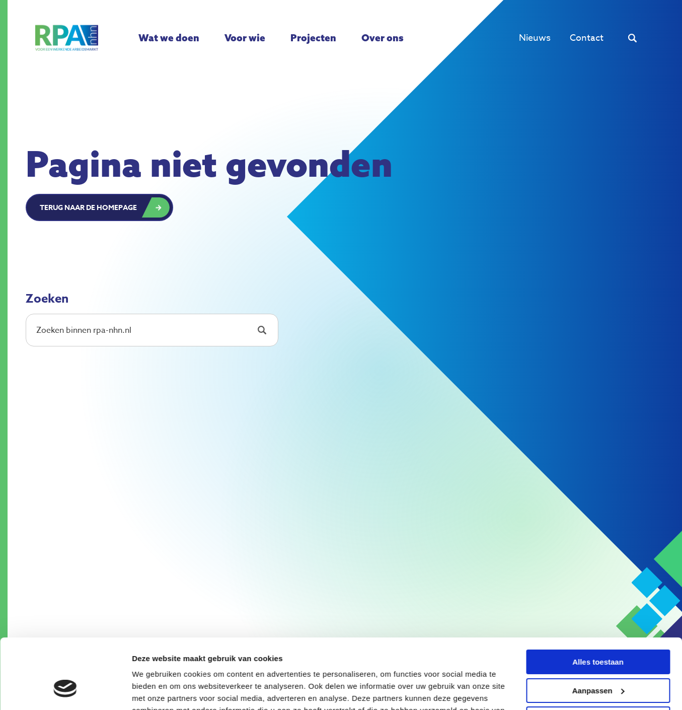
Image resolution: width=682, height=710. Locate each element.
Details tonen (156, 690)
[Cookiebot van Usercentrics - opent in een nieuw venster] (65, 690)
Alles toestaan (598, 602)
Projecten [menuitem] (313, 38)
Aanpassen (598, 630)
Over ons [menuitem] (382, 38)
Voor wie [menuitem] (244, 38)
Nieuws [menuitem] (535, 38)
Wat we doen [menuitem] (168, 38)
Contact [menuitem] (586, 38)
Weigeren (598, 659)
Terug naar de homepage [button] (88, 207)
